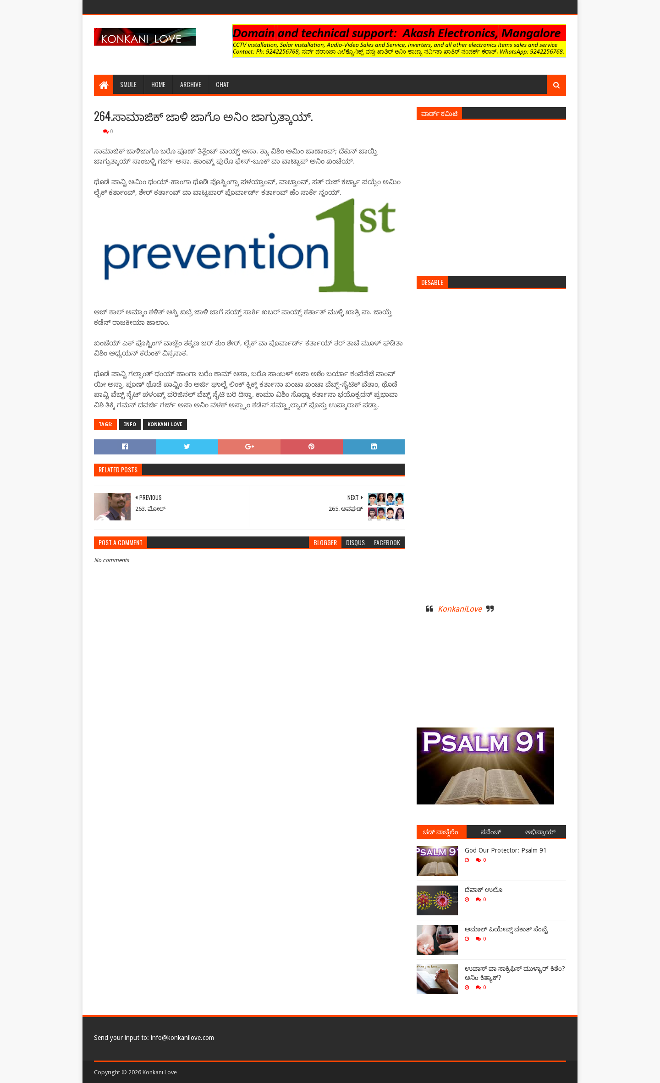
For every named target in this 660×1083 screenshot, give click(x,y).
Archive (190, 84)
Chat (222, 84)
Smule (128, 84)
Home (158, 84)
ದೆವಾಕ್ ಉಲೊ (483, 889)
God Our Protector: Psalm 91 (506, 850)
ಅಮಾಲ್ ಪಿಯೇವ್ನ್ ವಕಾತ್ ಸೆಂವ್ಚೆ (506, 929)
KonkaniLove (460, 608)
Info (130, 424)
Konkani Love (165, 424)
